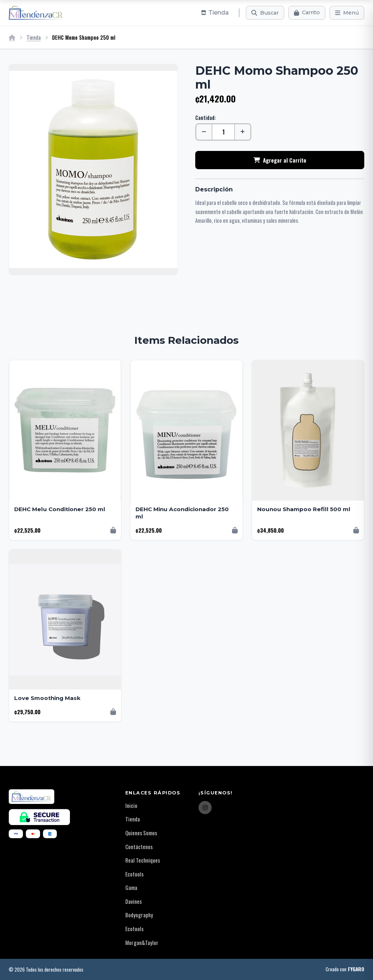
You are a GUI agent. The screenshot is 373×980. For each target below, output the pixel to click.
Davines (133, 901)
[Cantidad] (223, 132)
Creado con (345, 969)
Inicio (131, 805)
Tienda (34, 37)
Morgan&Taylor (141, 942)
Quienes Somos (141, 833)
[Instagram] (205, 807)
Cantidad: (205, 117)
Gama (131, 887)
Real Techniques (142, 860)
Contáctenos (139, 847)
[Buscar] (265, 13)
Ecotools (134, 874)
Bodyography (139, 915)
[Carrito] (306, 13)
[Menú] (347, 13)
